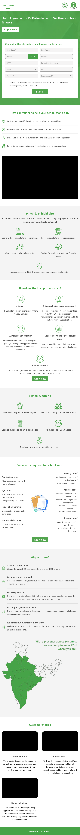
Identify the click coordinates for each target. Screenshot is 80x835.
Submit (40, 91)
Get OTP (33, 56)
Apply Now (10, 29)
